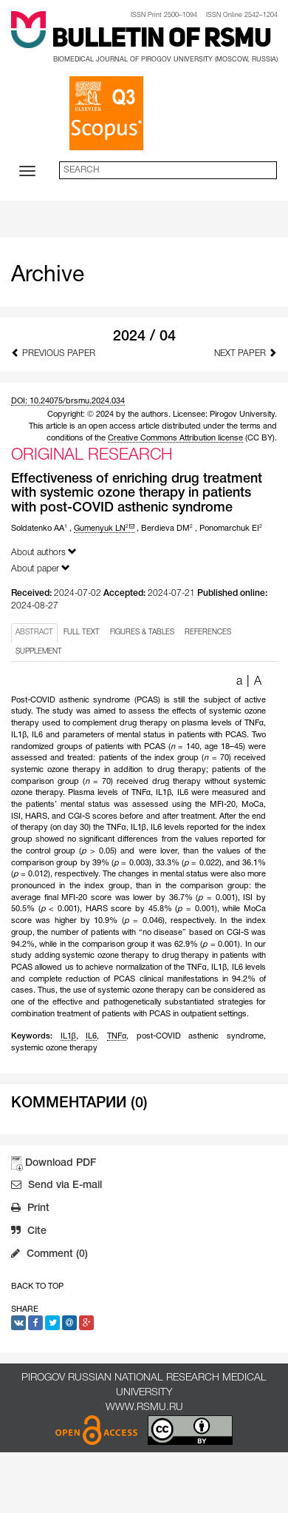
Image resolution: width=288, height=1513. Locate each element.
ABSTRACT (34, 632)
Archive (47, 276)
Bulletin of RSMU (161, 40)
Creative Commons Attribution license (175, 438)
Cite (29, 1232)
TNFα (116, 1036)
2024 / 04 (144, 336)
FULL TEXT (82, 632)
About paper (40, 568)
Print (30, 1209)
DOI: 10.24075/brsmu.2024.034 (68, 401)
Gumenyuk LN (104, 528)
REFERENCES (208, 632)
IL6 (91, 1036)
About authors (44, 552)
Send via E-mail (56, 1186)
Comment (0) (49, 1255)
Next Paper (245, 353)
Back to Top (37, 1286)
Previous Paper (53, 353)
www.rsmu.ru (144, 1407)
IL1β (68, 1036)
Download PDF (60, 1163)
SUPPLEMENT (39, 651)
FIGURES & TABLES (142, 632)
